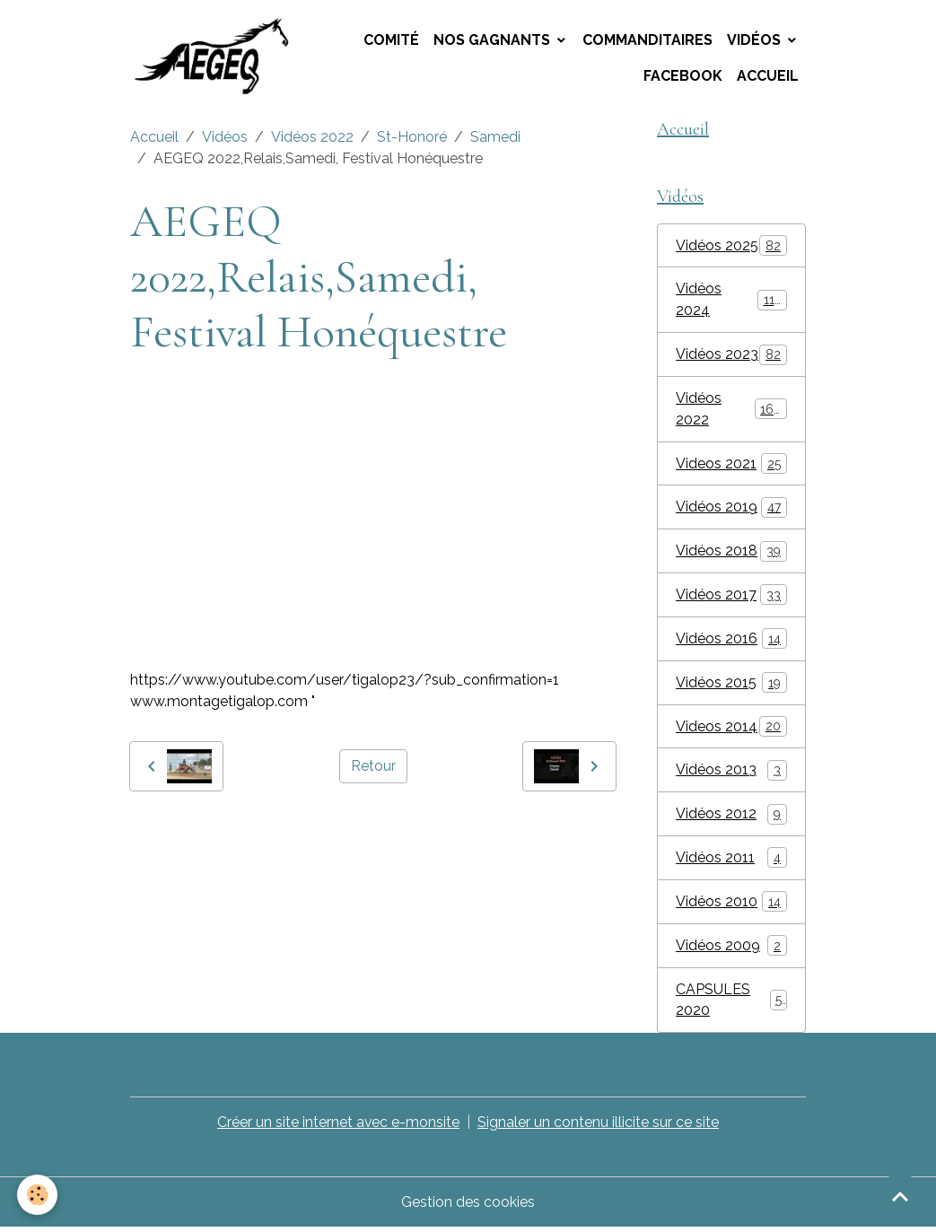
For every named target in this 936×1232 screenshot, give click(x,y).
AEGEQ (275, 832)
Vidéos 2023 (731, 355)
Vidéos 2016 (731, 641)
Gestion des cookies (468, 1206)
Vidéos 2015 (731, 685)
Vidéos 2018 (731, 553)
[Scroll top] (900, 1196)
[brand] (216, 58)
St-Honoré (412, 137)
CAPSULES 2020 (731, 1003)
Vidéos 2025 (731, 246)
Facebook (682, 75)
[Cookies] (38, 1195)
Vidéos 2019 (731, 509)
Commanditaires (647, 39)
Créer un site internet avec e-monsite (338, 1126)
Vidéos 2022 (312, 137)
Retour (373, 765)
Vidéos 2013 (731, 773)
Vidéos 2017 (731, 597)
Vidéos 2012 (731, 817)
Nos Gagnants (493, 39)
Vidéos (755, 39)
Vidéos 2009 (731, 949)
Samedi (495, 137)
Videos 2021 (731, 465)
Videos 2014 (731, 729)
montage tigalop (186, 832)
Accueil (768, 75)
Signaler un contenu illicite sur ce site (599, 1126)
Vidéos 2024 (731, 301)
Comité (391, 39)
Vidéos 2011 (731, 861)
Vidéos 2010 (731, 905)
